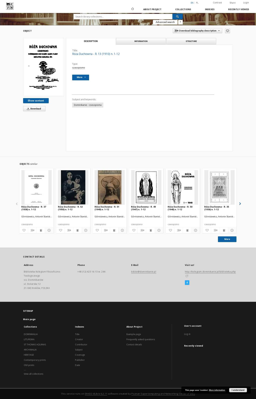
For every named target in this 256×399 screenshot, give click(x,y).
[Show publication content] (41, 230)
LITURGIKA (29, 339)
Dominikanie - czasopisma (88, 104)
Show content (36, 100)
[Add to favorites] (227, 30)
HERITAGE (29, 354)
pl (197, 3)
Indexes (210, 9)
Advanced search (165, 22)
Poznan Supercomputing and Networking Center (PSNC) (163, 393)
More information (217, 390)
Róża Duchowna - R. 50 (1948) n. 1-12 (180, 208)
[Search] (177, 16)
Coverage (80, 354)
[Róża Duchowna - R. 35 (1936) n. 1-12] (219, 187)
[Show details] (49, 230)
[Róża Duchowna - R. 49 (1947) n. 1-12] (146, 187)
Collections (183, 9)
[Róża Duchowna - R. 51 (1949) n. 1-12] (110, 187)
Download (33, 109)
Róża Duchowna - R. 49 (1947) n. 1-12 (143, 208)
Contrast (217, 2)
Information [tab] (141, 41)
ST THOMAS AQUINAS (35, 344)
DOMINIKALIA (31, 334)
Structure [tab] (191, 41)
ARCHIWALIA (30, 349)
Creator (79, 339)
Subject (78, 349)
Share (233, 2)
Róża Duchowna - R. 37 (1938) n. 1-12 (33, 208)
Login (246, 2)
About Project (152, 9)
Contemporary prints (35, 359)
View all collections (33, 373)
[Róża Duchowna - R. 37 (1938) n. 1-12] (37, 187)
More (227, 239)
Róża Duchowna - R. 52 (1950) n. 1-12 (70, 208)
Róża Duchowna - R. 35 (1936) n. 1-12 (216, 208)
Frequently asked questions (140, 339)
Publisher (80, 359)
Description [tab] (91, 41)
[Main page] (132, 9)
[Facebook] (187, 282)
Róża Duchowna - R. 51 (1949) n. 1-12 (107, 208)
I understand (238, 390)
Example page (133, 334)
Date (77, 365)
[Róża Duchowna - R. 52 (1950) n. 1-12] (73, 187)
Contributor (81, 344)
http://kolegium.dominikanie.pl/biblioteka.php (210, 271)
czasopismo (78, 67)
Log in (187, 334)
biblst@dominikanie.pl (143, 271)
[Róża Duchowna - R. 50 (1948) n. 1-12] (183, 187)
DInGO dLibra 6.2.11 (96, 393)
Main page (29, 319)
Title (77, 334)
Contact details (134, 344)
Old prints (29, 365)
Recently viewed (238, 9)
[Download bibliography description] (32, 230)
